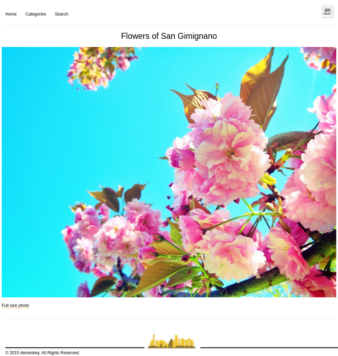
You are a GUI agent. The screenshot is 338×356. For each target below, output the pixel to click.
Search (61, 14)
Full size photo (15, 305)
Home (11, 14)
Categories (35, 14)
